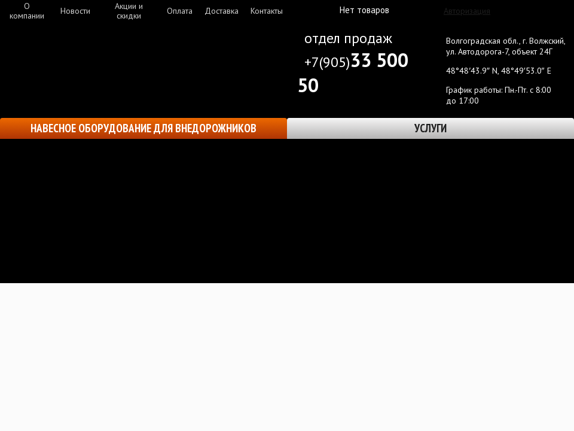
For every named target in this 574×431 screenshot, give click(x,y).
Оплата (180, 10)
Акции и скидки (129, 11)
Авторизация (467, 11)
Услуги (430, 128)
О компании (27, 11)
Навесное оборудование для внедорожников (143, 128)
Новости (75, 10)
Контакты (267, 10)
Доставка (221, 10)
